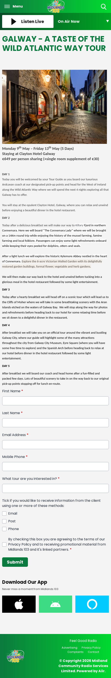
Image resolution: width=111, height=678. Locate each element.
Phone (13, 528)
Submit (15, 562)
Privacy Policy (91, 648)
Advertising (69, 648)
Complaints (75, 652)
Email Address (15, 434)
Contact (93, 652)
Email (12, 513)
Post (12, 521)
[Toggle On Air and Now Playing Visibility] (83, 21)
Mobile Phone (15, 456)
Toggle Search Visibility (104, 7)
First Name (12, 391)
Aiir (101, 671)
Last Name (12, 412)
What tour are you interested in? (31, 478)
